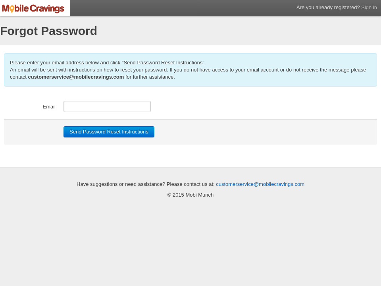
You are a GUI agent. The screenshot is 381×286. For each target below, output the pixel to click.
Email (49, 107)
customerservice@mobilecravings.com (76, 77)
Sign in (369, 7)
